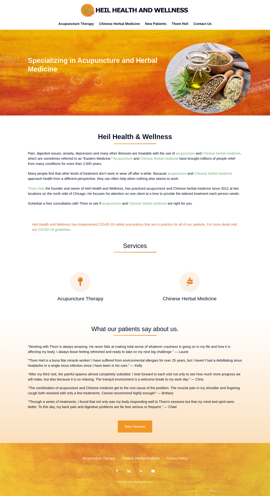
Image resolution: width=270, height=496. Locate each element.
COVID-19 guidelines (54, 229)
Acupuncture (123, 158)
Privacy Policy (176, 458)
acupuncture (185, 153)
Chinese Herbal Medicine (140, 458)
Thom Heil (36, 188)
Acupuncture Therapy (98, 458)
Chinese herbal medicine (221, 153)
